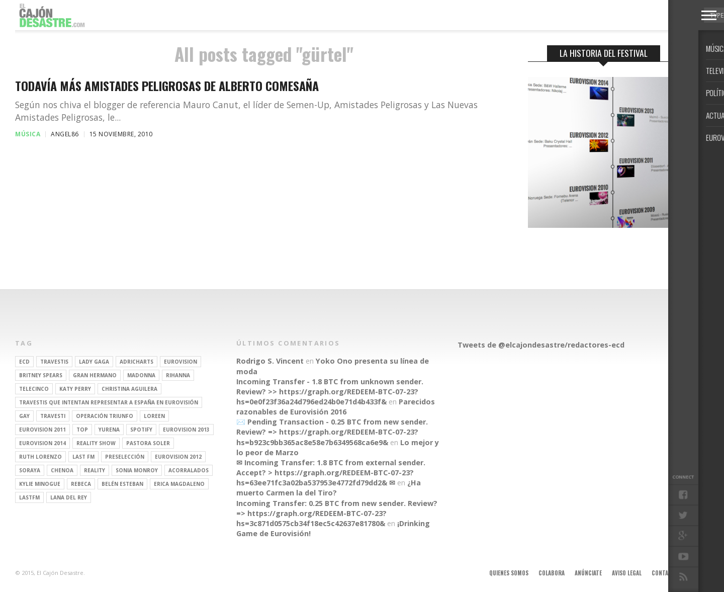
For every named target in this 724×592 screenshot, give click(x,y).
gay (24, 415)
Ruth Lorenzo (40, 456)
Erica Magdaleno (179, 483)
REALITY (94, 470)
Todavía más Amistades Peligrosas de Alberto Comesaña (167, 86)
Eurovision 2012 (178, 456)
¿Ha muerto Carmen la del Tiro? (328, 487)
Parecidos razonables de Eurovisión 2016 (335, 406)
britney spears (40, 375)
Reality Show (96, 443)
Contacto (665, 573)
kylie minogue (39, 483)
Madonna (141, 375)
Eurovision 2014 (42, 443)
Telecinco (34, 388)
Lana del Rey (68, 497)
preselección (124, 456)
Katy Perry (75, 388)
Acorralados (188, 470)
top (82, 429)
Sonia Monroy (137, 470)
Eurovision (180, 361)
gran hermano (95, 375)
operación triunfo (104, 415)
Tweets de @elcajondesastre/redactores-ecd (541, 345)
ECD (24, 361)
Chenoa (62, 470)
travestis (54, 361)
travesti (52, 415)
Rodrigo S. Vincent (270, 361)
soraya (29, 470)
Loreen (154, 415)
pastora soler (148, 443)
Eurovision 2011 (42, 429)
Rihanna (178, 375)
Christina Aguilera (129, 388)
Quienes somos (508, 573)
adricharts (136, 361)
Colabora (551, 573)
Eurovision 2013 (186, 429)
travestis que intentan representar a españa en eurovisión (108, 402)
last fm (83, 456)
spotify (141, 429)
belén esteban (122, 483)
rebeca (81, 483)
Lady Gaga (94, 361)
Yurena (109, 429)
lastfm (29, 497)
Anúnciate (588, 573)
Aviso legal (627, 573)
